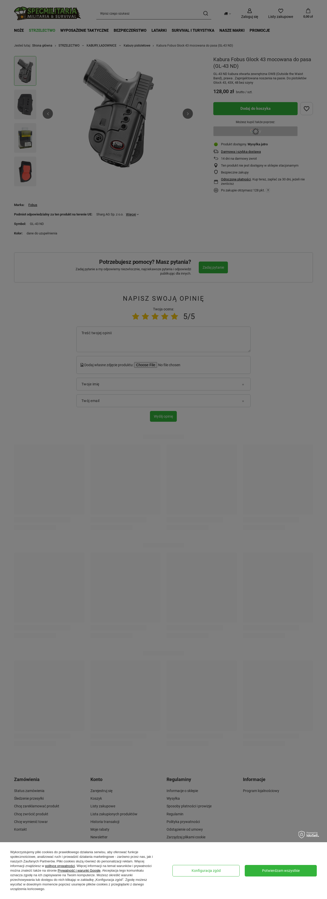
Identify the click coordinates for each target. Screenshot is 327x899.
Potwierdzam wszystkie (281, 871)
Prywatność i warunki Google (79, 870)
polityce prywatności (60, 866)
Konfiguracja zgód (206, 871)
